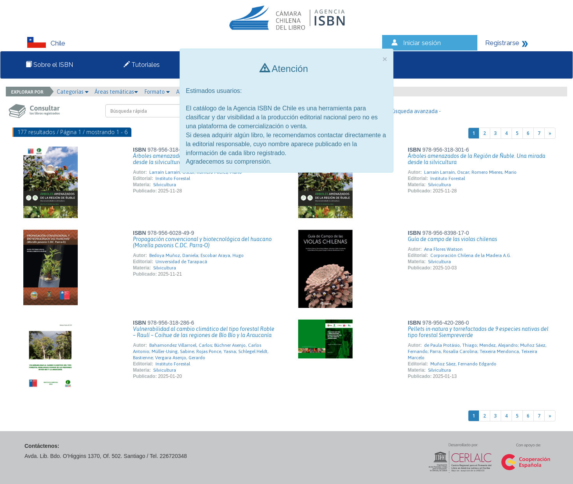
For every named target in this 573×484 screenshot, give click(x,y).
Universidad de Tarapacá (181, 261)
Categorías (73, 92)
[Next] (550, 133)
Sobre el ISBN (49, 64)
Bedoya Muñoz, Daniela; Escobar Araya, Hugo (196, 255)
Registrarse (502, 43)
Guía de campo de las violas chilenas (452, 239)
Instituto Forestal (172, 178)
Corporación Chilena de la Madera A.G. (470, 255)
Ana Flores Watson (443, 249)
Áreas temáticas (116, 92)
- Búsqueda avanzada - (413, 111)
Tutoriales (142, 64)
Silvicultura (164, 184)
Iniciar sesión (422, 43)
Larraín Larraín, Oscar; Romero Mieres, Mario (470, 172)
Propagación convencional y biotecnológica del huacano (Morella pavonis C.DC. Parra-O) (202, 242)
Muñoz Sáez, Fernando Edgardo (463, 364)
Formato (157, 92)
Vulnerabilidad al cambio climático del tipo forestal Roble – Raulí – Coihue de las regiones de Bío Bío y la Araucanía (203, 332)
